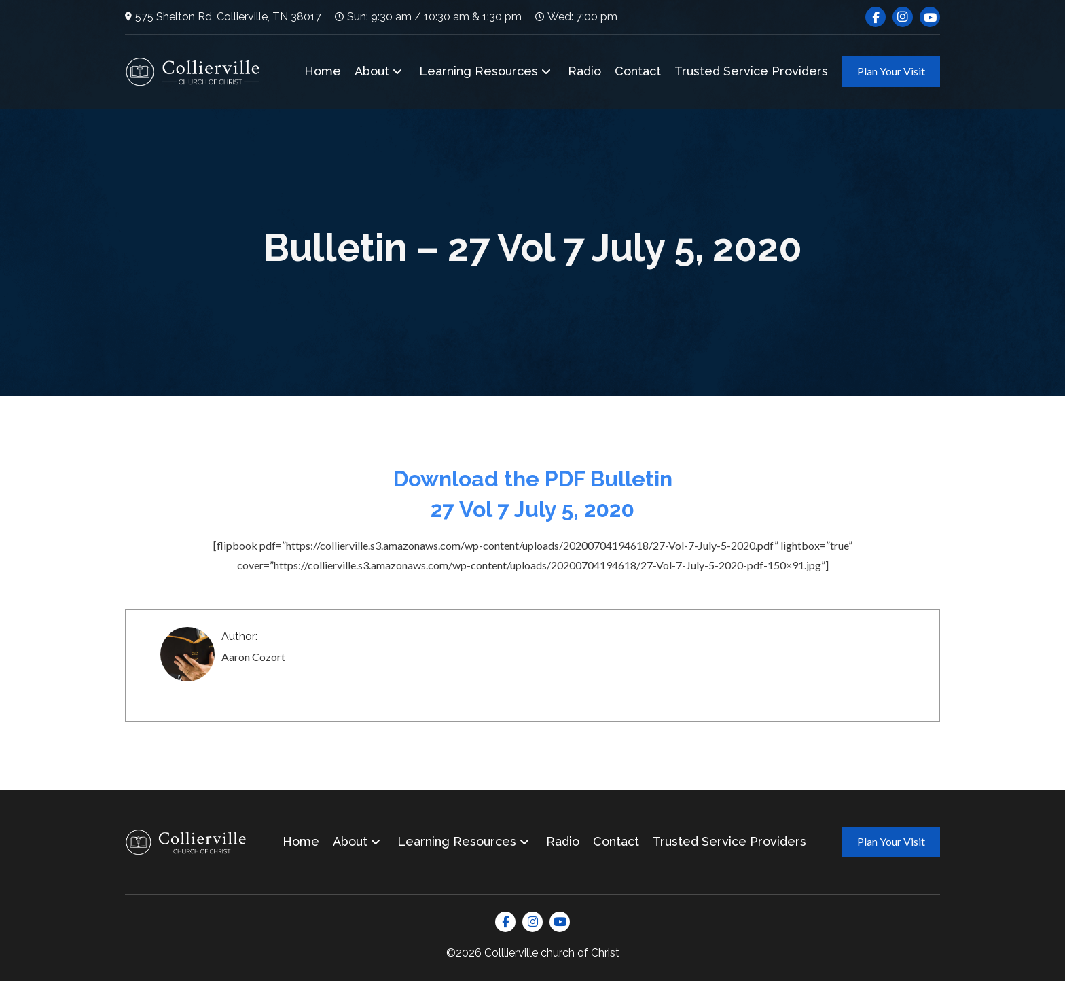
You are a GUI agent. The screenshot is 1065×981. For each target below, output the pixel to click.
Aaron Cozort (253, 656)
